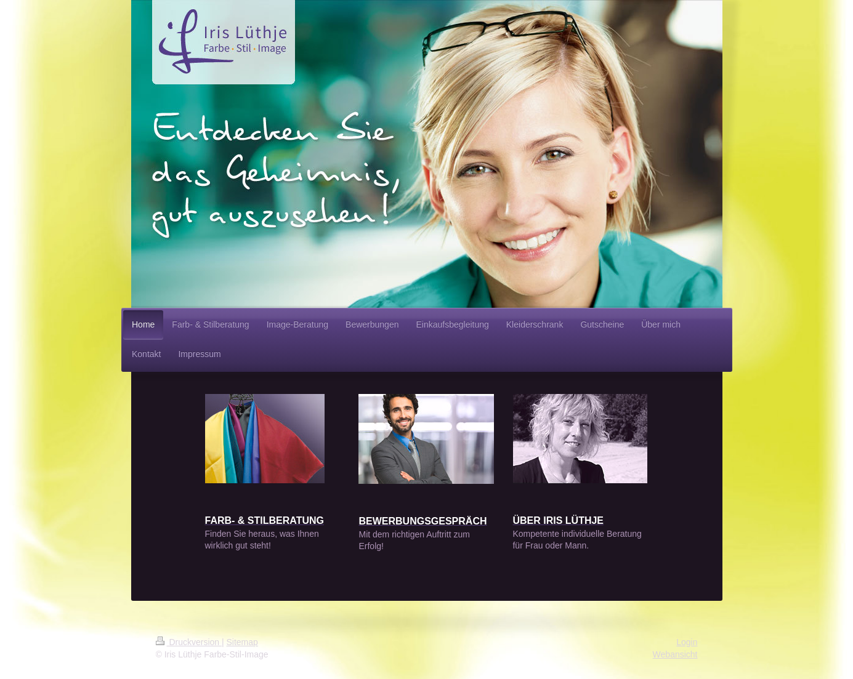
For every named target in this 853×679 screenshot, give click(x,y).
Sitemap (242, 642)
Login (686, 642)
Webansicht (675, 654)
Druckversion (189, 642)
